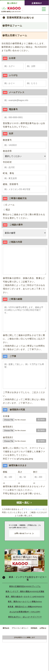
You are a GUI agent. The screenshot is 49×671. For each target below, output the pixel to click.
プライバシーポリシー (33, 525)
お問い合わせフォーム (25, 549)
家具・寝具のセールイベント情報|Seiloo (25, 617)
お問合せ (43, 644)
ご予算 (9, 366)
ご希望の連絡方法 (15, 198)
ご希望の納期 (12, 304)
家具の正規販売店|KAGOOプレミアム (25, 602)
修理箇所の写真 (14, 425)
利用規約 (34, 644)
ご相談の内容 (12, 242)
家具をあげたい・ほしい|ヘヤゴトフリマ (25, 632)
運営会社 (6, 644)
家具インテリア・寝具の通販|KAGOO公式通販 (25, 607)
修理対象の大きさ (15, 481)
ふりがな (10, 75)
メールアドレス (13, 92)
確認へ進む (24, 518)
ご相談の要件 (13, 225)
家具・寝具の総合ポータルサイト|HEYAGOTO (25, 612)
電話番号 (10, 109)
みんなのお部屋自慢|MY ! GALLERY (25, 627)
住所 (8, 133)
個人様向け (12, 3)
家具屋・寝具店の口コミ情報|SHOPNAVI (25, 622)
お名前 (9, 58)
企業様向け (36, 3)
